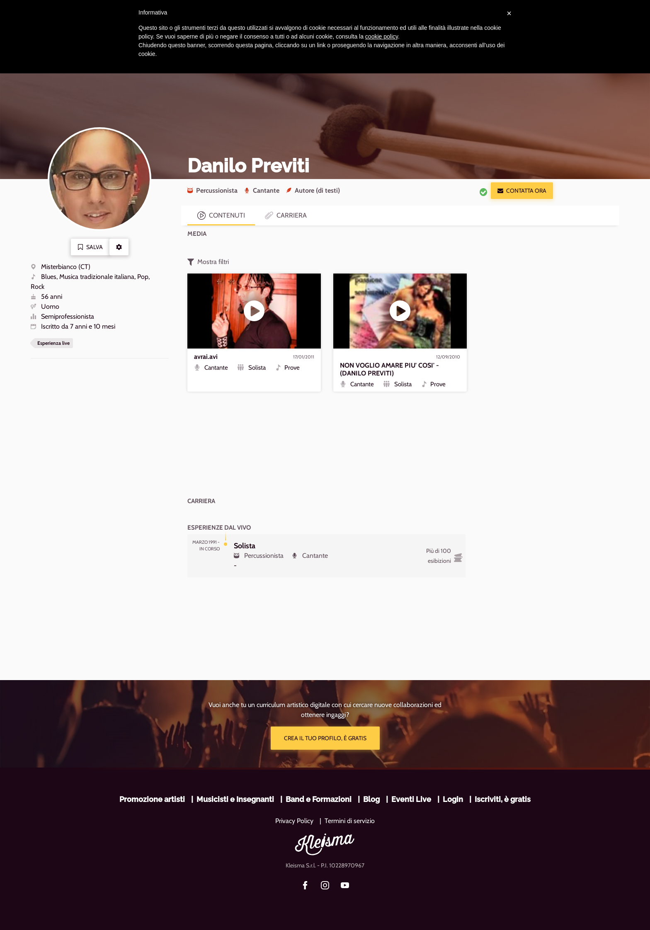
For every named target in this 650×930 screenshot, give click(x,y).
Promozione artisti (152, 799)
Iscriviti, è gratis (503, 799)
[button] (119, 247)
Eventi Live (411, 799)
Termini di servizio (350, 821)
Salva (90, 247)
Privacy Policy (294, 821)
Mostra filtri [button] (208, 262)
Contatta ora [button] (521, 190)
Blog (371, 799)
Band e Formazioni (319, 799)
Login (453, 799)
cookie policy (381, 36)
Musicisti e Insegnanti (235, 799)
